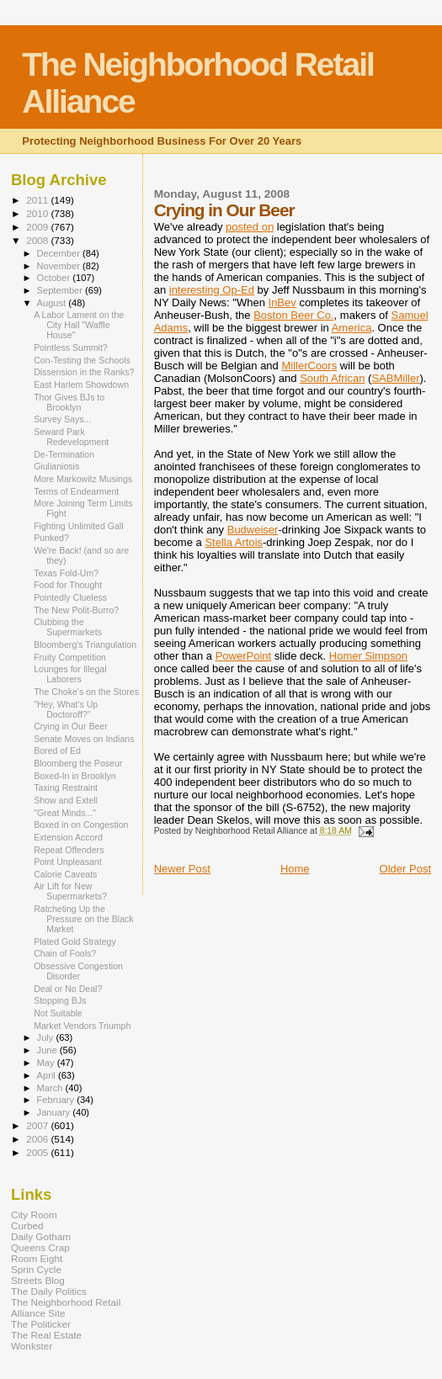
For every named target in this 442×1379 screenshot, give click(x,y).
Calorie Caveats (65, 874)
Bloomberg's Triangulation (85, 644)
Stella (234, 542)
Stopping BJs (60, 1000)
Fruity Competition (70, 657)
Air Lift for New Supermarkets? (70, 891)
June (48, 1050)
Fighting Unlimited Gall (78, 526)
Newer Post (182, 868)
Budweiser (253, 529)
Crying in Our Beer (71, 726)
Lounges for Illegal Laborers (70, 674)
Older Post (405, 868)
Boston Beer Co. (293, 315)
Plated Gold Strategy (75, 941)
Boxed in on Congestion (81, 824)
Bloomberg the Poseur (78, 763)
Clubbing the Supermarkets (68, 627)
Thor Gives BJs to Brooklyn (69, 402)
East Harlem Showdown (81, 384)
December (60, 253)
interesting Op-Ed (211, 290)
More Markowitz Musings (83, 479)
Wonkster (31, 1345)
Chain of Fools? (65, 953)
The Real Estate (46, 1334)
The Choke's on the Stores (86, 692)
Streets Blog (38, 1280)
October (55, 278)
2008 (38, 240)
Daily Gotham (41, 1236)
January (55, 1112)
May (47, 1063)
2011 (38, 199)
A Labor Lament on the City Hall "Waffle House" (79, 325)
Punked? (51, 538)
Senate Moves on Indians (84, 739)
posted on (250, 226)
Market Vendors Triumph (82, 1026)
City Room (34, 1214)
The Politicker (41, 1323)
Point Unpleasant (68, 862)
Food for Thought (68, 585)
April (47, 1075)
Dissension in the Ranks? (84, 372)
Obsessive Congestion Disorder (78, 971)
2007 (38, 1125)
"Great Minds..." (65, 813)
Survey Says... (62, 419)
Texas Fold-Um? (66, 573)
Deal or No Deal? (68, 989)
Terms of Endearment (76, 491)
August (53, 303)
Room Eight (36, 1258)
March (51, 1088)
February (57, 1100)
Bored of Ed (57, 750)
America (352, 327)
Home (295, 868)
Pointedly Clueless (70, 597)
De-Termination (64, 454)
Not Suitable (58, 1013)
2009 (38, 226)
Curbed (27, 1225)
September (61, 290)
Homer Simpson (368, 656)
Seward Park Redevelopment (71, 437)
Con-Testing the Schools (82, 360)
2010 (38, 213)
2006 (38, 1138)
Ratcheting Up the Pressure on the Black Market (83, 919)
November (60, 266)
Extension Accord (68, 837)
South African (332, 378)
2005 (38, 1152)
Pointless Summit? (71, 347)
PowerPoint (243, 656)
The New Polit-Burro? (76, 610)
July (46, 1037)
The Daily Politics (49, 1291)
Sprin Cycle (36, 1269)
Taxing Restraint (66, 787)
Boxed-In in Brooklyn (75, 776)
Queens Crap (40, 1247)
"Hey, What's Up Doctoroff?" (66, 709)
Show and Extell (66, 800)
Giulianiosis (56, 466)
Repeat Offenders (69, 850)
